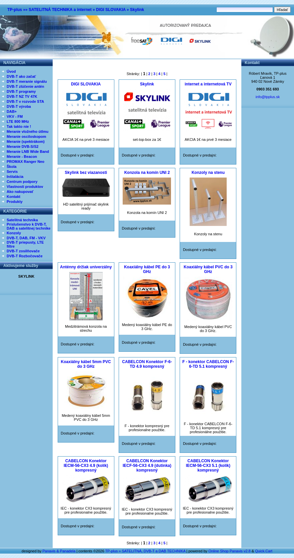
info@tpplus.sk (268, 97)
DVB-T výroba (19, 106)
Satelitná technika (22, 220)
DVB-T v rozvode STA (25, 101)
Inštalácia (15, 177)
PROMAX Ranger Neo (25, 162)
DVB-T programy (21, 91)
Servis (12, 172)
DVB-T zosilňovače (23, 251)
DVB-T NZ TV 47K (22, 96)
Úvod (11, 71)
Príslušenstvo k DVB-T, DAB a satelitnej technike (28, 226)
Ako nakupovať (20, 192)
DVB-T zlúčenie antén (25, 86)
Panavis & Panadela (59, 551)
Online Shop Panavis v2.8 (229, 551)
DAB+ (12, 111)
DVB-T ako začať (21, 76)
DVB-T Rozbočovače (25, 256)
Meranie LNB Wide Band (28, 152)
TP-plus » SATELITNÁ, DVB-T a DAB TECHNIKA (145, 551)
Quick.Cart (263, 551)
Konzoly (14, 233)
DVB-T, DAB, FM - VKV (26, 238)
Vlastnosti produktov (25, 187)
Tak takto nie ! (19, 126)
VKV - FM (15, 116)
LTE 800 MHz (18, 121)
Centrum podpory (22, 182)
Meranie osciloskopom (26, 136)
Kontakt (13, 197)
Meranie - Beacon (22, 157)
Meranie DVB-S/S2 (22, 147)
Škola (11, 167)
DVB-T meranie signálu (27, 81)
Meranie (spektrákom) (26, 142)
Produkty (15, 202)
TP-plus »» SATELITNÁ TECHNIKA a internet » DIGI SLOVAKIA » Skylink (75, 9)
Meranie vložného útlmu (27, 131)
